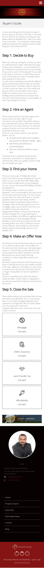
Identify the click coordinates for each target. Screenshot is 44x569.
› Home (7, 497)
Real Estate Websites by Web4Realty (17, 561)
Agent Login (36, 561)
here (12, 188)
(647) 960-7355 (13, 480)
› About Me (9, 510)
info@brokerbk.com (15, 477)
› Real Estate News (12, 517)
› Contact (8, 523)
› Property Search (11, 504)
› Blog (6, 530)
